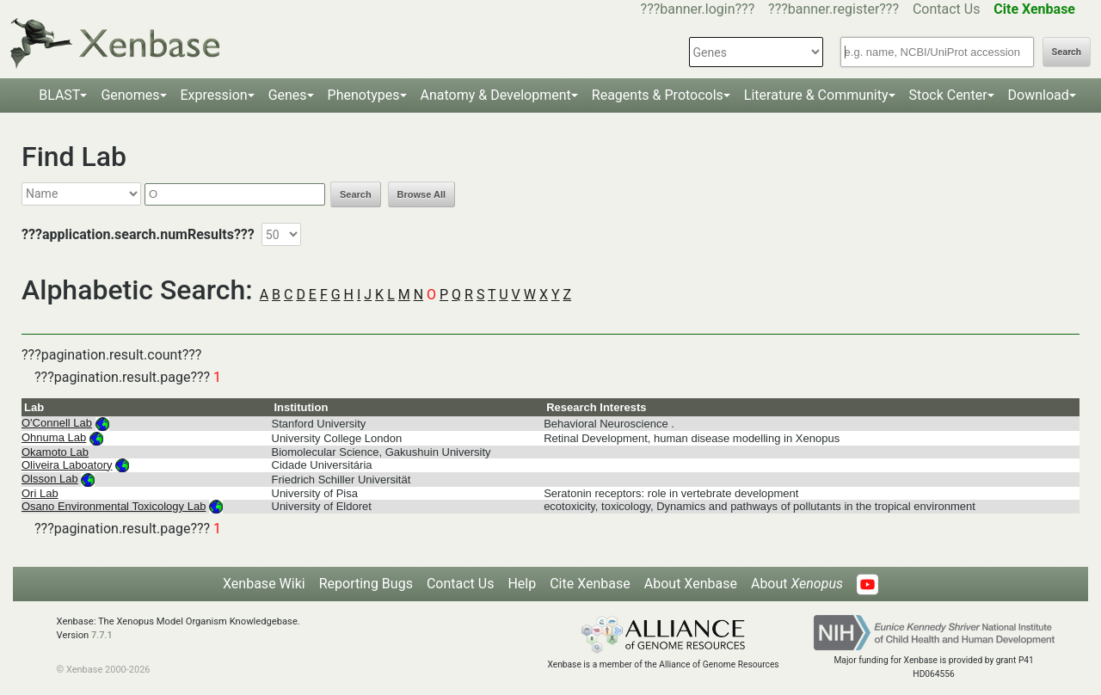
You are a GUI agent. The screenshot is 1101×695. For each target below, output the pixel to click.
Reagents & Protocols (657, 95)
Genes (287, 95)
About (797, 583)
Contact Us (947, 9)
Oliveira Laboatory (67, 464)
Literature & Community (816, 95)
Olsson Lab (50, 478)
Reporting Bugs (366, 583)
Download (1038, 95)
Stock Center (948, 95)
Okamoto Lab (55, 452)
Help (521, 583)
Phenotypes (364, 95)
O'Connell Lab (57, 422)
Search (1066, 52)
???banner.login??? (698, 9)
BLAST (59, 95)
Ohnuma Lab (54, 437)
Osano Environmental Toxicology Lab (114, 506)
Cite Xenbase (590, 583)
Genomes (130, 95)
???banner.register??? (833, 9)
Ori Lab (40, 493)
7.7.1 (102, 635)
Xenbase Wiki (264, 583)
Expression (214, 95)
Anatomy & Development (496, 95)
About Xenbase (690, 583)
